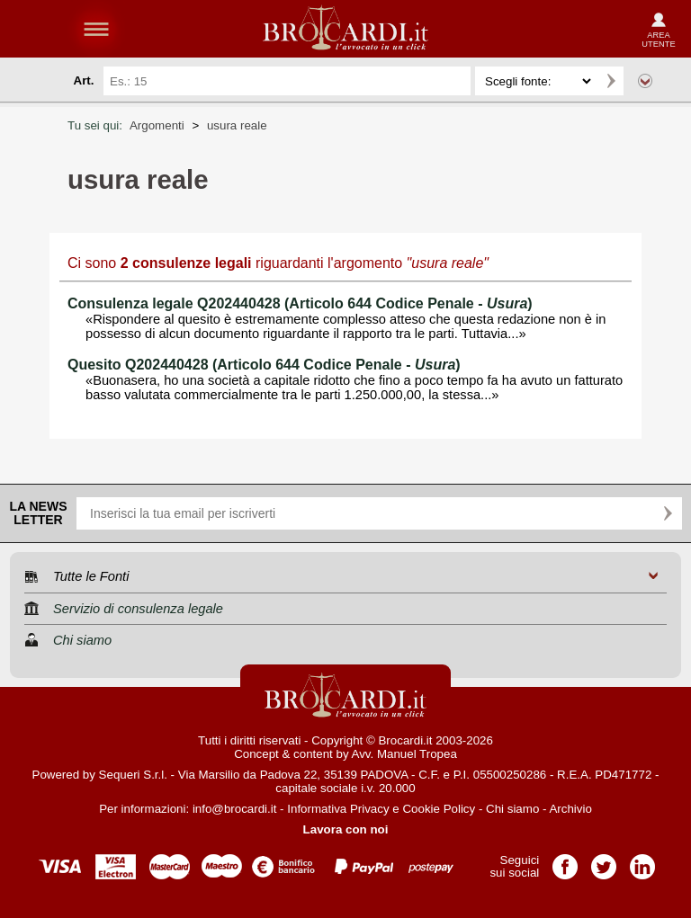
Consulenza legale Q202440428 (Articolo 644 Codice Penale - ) (300, 303)
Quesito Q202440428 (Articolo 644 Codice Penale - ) (264, 364)
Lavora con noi (346, 829)
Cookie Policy (438, 809)
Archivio (570, 809)
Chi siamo (512, 809)
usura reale (237, 125)
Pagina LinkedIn (642, 861)
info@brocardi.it (235, 809)
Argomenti (157, 125)
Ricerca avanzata (645, 81)
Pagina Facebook (565, 861)
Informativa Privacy (338, 809)
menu (96, 29)
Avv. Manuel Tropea (404, 754)
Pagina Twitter (603, 861)
